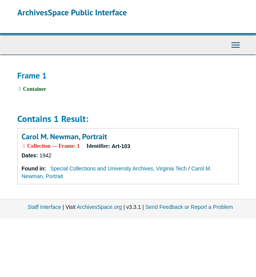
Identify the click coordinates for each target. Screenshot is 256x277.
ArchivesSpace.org (99, 207)
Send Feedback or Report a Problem (189, 207)
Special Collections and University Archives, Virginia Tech (118, 168)
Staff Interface (44, 207)
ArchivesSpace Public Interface (72, 12)
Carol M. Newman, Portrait (64, 137)
